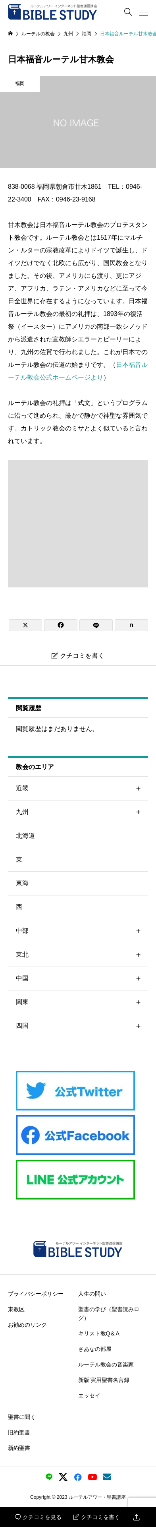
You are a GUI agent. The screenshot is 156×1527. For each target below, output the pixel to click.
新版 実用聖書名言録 (104, 1380)
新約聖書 (19, 1448)
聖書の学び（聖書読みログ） (108, 1313)
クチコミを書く (96, 1517)
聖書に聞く (22, 1417)
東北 (82, 955)
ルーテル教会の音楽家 (106, 1364)
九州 (82, 812)
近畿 (82, 788)
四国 (82, 1026)
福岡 (20, 83)
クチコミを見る (38, 1517)
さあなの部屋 (95, 1349)
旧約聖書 (19, 1432)
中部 (82, 931)
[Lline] (96, 625)
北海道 (25, 835)
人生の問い (92, 1293)
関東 (82, 1002)
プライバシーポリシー (36, 1293)
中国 (82, 978)
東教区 (16, 1309)
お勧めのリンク (27, 1324)
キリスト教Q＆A (98, 1333)
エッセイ (89, 1395)
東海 (22, 883)
